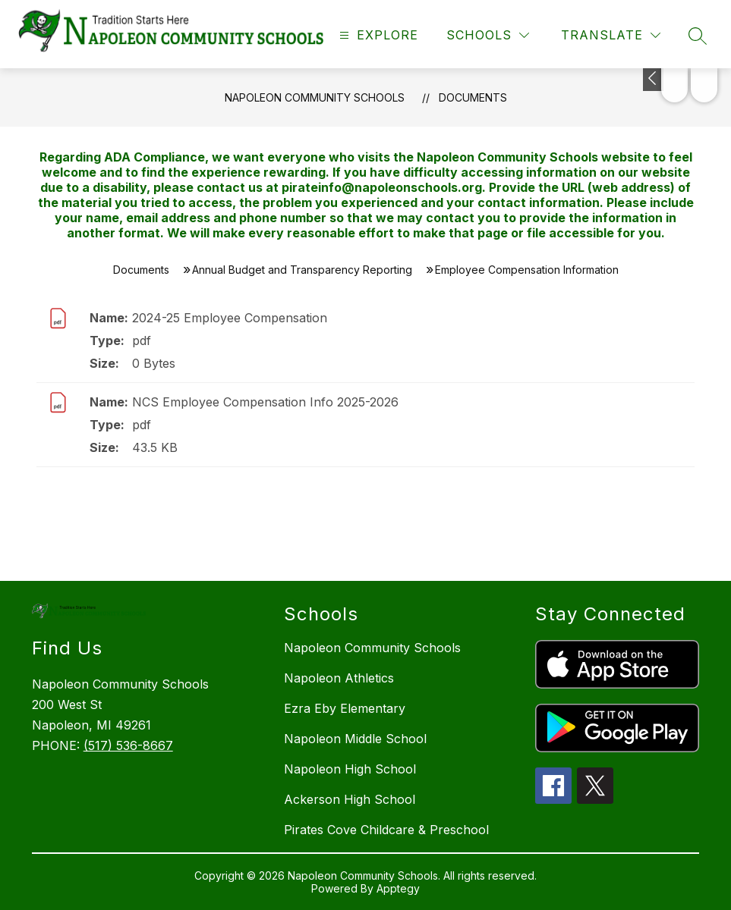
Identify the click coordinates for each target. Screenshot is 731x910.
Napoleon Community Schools (315, 97)
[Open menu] (377, 35)
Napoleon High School (350, 769)
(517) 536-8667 (128, 745)
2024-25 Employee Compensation (229, 317)
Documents (473, 97)
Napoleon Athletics (339, 678)
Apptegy (398, 888)
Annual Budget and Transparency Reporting (302, 269)
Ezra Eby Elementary (344, 708)
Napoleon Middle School (355, 738)
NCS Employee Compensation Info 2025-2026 (265, 402)
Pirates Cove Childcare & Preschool (386, 829)
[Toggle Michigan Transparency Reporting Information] (653, 79)
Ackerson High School (349, 799)
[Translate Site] (610, 35)
